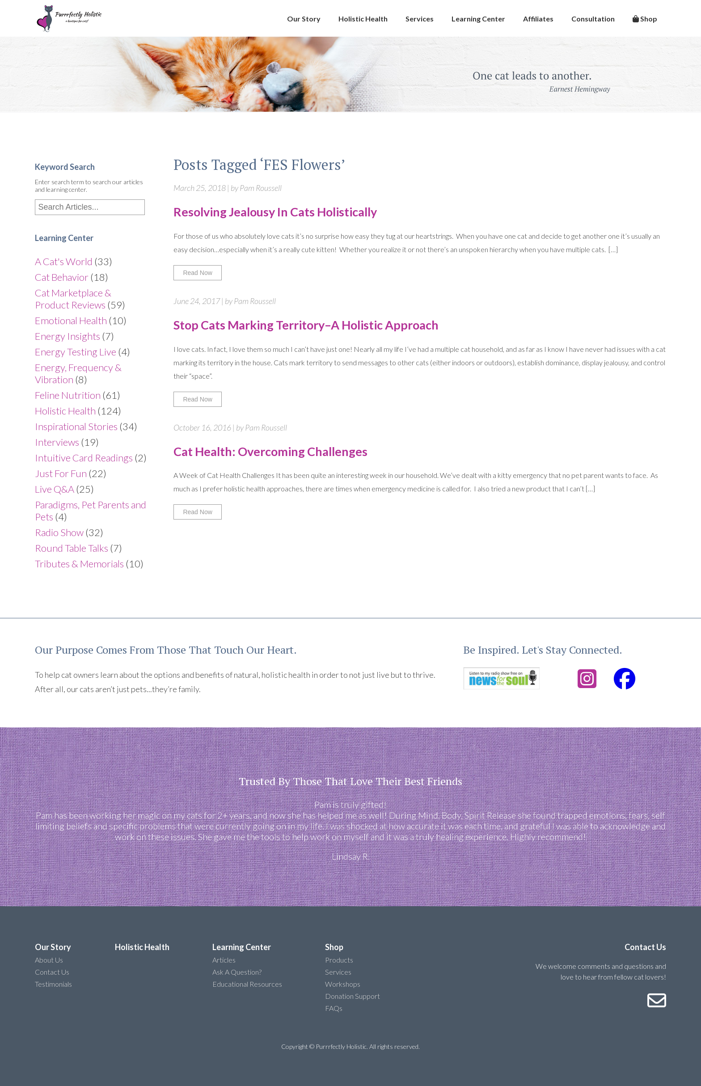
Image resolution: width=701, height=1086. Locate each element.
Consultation (593, 18)
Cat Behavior (62, 277)
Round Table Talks (71, 548)
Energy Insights (67, 336)
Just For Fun (61, 473)
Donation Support (352, 996)
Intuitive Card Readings (84, 458)
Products (339, 959)
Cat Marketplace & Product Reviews (73, 299)
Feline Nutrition (68, 395)
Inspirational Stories (76, 426)
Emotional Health (71, 320)
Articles (224, 959)
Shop (645, 18)
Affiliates (538, 18)
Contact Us (52, 972)
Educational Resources (247, 984)
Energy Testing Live (75, 352)
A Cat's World (64, 261)
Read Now (197, 272)
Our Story (304, 18)
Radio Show (59, 532)
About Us (49, 959)
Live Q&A (54, 489)
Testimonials (53, 984)
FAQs (333, 1008)
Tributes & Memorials (79, 564)
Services (419, 18)
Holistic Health (363, 18)
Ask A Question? (237, 972)
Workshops (342, 984)
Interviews (57, 442)
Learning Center (478, 18)
